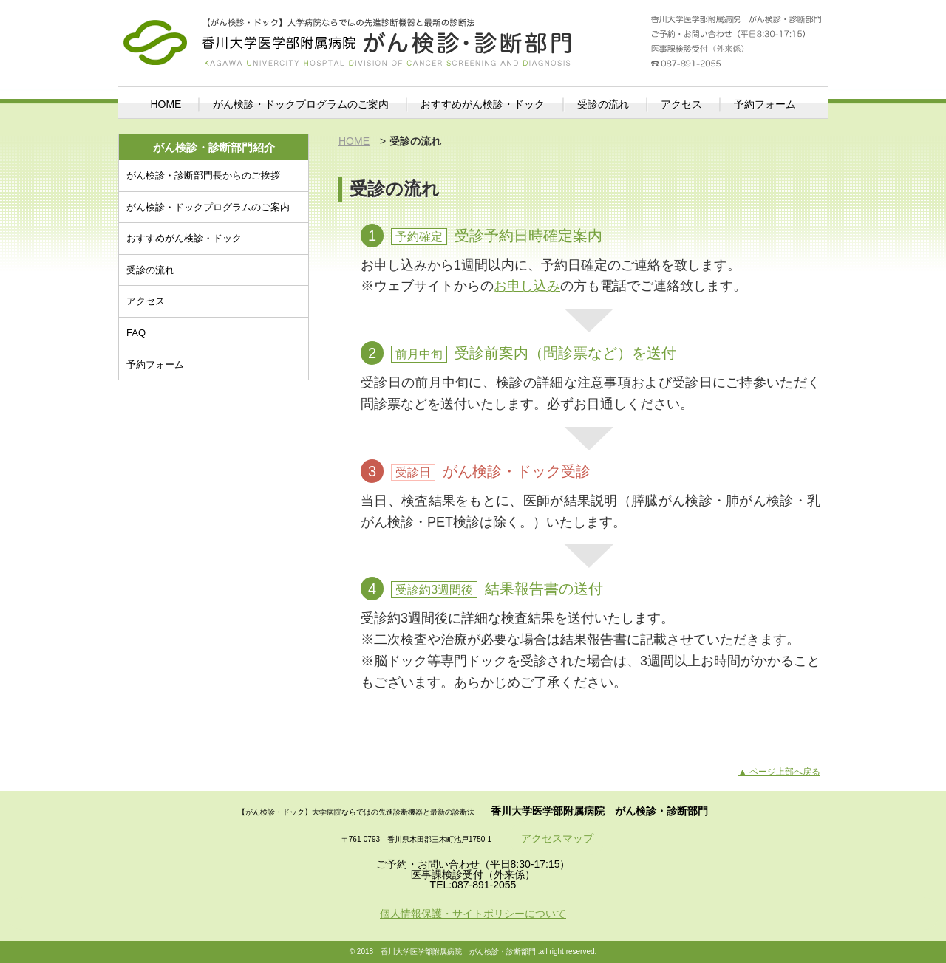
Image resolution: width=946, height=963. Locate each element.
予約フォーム (765, 104)
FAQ (136, 332)
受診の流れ (603, 104)
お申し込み (527, 285)
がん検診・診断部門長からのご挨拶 (203, 175)
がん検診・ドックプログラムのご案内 (301, 104)
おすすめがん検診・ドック (483, 104)
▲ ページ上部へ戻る (779, 772)
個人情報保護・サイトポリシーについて (473, 913)
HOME (165, 104)
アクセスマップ (557, 838)
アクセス (681, 104)
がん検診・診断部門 (347, 33)
